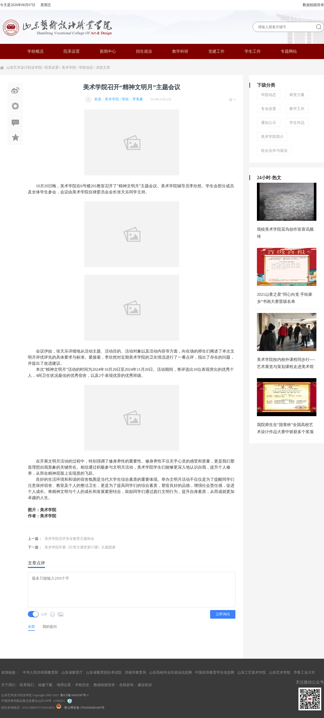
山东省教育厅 (72, 672)
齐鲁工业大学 (304, 672)
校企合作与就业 (274, 151)
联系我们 (27, 685)
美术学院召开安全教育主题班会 (69, 539)
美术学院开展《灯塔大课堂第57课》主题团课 (80, 547)
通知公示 (268, 123)
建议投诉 (145, 685)
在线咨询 (126, 685)
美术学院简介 (272, 137)
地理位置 (64, 685)
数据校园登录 (313, 5)
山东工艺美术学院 (251, 672)
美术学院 (69, 67)
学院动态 (86, 67)
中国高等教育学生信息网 (214, 672)
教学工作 (297, 109)
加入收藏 (15, 137)
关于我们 (8, 685)
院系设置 (52, 67)
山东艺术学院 (279, 672)
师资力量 (297, 95)
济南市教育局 (135, 672)
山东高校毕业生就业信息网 (170, 672)
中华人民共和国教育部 (40, 672)
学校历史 (82, 685)
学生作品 (297, 123)
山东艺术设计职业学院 (24, 67)
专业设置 (268, 109)
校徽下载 (45, 685)
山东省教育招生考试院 (104, 672)
